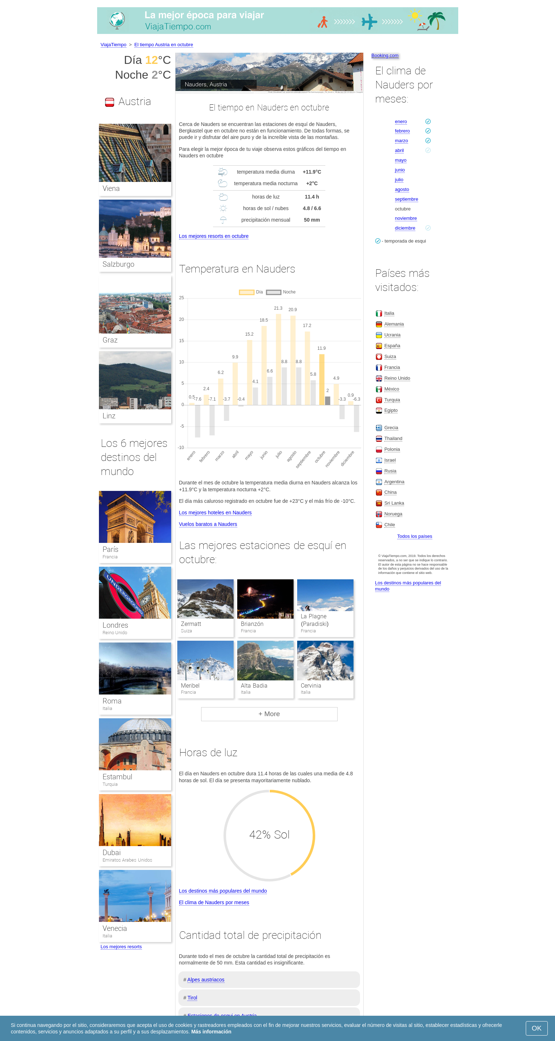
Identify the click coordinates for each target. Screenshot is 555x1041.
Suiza (390, 356)
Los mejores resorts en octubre (214, 236)
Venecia (115, 928)
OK (537, 1028)
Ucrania (392, 334)
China (390, 492)
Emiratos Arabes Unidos (127, 860)
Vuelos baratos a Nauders (208, 524)
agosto (402, 189)
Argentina (394, 481)
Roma (112, 701)
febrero (402, 131)
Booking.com (385, 55)
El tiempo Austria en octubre (163, 44)
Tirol (192, 998)
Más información (211, 1032)
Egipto (391, 410)
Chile (389, 524)
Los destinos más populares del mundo (223, 891)
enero (401, 121)
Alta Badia (254, 685)
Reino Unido (115, 632)
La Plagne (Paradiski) (315, 620)
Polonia (392, 449)
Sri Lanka (394, 503)
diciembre (405, 228)
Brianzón (252, 623)
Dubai (112, 852)
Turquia (110, 784)
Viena (111, 188)
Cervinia (311, 685)
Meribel (190, 685)
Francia (110, 556)
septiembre (406, 199)
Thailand (393, 438)
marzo (401, 140)
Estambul (117, 776)
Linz (109, 415)
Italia (107, 708)
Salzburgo (118, 264)
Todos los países (414, 536)
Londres (115, 625)
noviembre (406, 218)
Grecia (391, 427)
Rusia (390, 471)
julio (399, 179)
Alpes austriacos (206, 980)
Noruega (393, 514)
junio (400, 170)
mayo (401, 160)
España (392, 345)
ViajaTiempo (114, 44)
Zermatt (191, 623)
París (110, 549)
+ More (269, 714)
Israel (390, 460)
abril (399, 150)
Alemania (394, 324)
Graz (110, 340)
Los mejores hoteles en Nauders (215, 512)
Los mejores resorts (121, 946)
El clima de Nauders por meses (214, 902)
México (391, 389)
